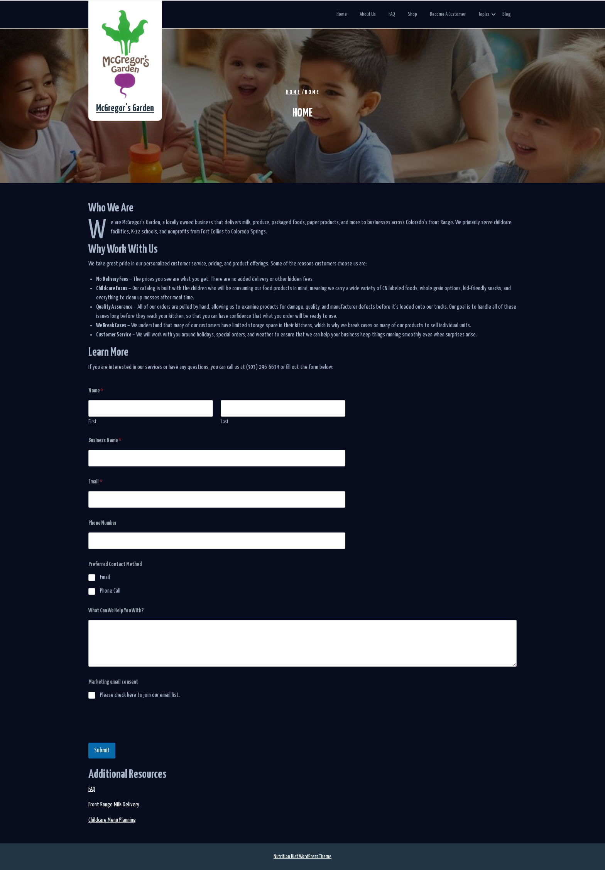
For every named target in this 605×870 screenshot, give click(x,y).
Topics (484, 14)
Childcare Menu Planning (112, 820)
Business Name (105, 440)
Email (95, 482)
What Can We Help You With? (116, 610)
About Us (368, 14)
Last (224, 421)
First (92, 421)
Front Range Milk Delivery (113, 804)
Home (341, 14)
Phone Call (110, 591)
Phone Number (102, 523)
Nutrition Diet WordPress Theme (302, 856)
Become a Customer (448, 14)
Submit (102, 750)
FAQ (392, 14)
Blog (506, 14)
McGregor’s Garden (125, 108)
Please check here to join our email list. (140, 695)
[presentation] (147, 738)
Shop (412, 14)
